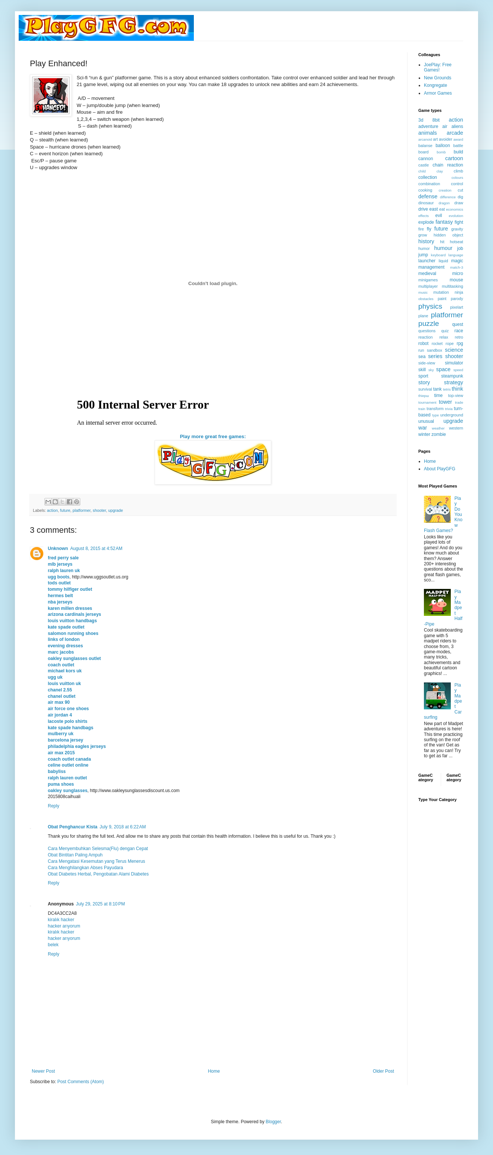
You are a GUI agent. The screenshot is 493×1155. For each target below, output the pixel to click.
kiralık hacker (61, 919)
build (458, 152)
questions (426, 331)
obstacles (426, 299)
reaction (425, 337)
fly (429, 229)
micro (457, 273)
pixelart (456, 307)
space (443, 369)
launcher (426, 260)
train (421, 409)
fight (459, 222)
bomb (441, 152)
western (456, 428)
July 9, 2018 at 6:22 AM (123, 826)
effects (423, 216)
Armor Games (438, 93)
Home (214, 1071)
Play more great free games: (213, 436)
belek (53, 944)
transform (435, 408)
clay (440, 171)
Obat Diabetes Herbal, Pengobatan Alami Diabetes (98, 874)
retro (459, 337)
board (423, 152)
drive (423, 209)
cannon (425, 158)
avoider (445, 139)
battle (458, 145)
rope (450, 343)
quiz (445, 331)
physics (430, 306)
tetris (447, 389)
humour (443, 248)
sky (431, 370)
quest (457, 324)
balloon (442, 145)
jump (423, 254)
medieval (427, 273)
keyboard (438, 255)
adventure (428, 126)
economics (454, 209)
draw (459, 203)
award (458, 139)
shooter (99, 510)
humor (424, 248)
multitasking (452, 286)
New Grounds (437, 77)
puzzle (428, 323)
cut (460, 190)
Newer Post (43, 1071)
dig (460, 197)
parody (457, 298)
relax (443, 337)
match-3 (456, 267)
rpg (460, 343)
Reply (53, 806)
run (421, 350)
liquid (443, 261)
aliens (457, 126)
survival (425, 389)
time (438, 395)
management (431, 267)
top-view (455, 395)
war (422, 428)
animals (427, 133)
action (52, 510)
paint (442, 298)
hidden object (448, 235)
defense (427, 196)
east (434, 209)
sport (423, 376)
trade (459, 402)
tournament (427, 402)
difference (448, 197)
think (457, 389)
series (435, 356)
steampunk (452, 376)
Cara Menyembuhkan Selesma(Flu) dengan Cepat (98, 848)
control (457, 183)
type (435, 415)
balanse (425, 145)
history (426, 241)
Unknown (58, 548)
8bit (436, 120)
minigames (428, 280)
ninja (459, 292)
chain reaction (447, 165)
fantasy (444, 222)
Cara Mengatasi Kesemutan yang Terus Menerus (96, 861)
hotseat (456, 241)
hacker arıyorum (64, 926)
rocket (437, 343)
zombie (438, 434)
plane (423, 316)
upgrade (115, 510)
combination (429, 183)
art (435, 139)
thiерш (423, 396)
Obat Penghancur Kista (72, 826)
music (423, 292)
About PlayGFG (439, 468)
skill (422, 369)
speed (458, 370)
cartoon (454, 158)
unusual (426, 421)
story (424, 382)
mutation (441, 292)
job (460, 248)
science (454, 350)
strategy (453, 382)
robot (423, 343)
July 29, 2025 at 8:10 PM (100, 904)
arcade (455, 133)
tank (437, 389)
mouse (456, 279)
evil (438, 215)
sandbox (434, 350)
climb (458, 171)
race (459, 330)
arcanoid (425, 139)
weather (438, 428)
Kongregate (435, 85)
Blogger (273, 1121)
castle (423, 165)
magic (457, 260)
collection (427, 177)
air (444, 126)
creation (445, 190)
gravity (457, 229)
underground (451, 415)
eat (442, 209)
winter (424, 434)
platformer (81, 510)
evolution (456, 216)
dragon (444, 203)
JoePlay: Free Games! (438, 67)
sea (421, 356)
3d (420, 120)
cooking (425, 190)
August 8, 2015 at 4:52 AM (96, 548)
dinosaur (426, 203)
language (456, 255)
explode (426, 222)
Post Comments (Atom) (80, 1081)
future (65, 510)
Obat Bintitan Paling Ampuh (75, 855)
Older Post (383, 1071)
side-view (426, 363)
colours (457, 177)
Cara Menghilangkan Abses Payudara (85, 867)
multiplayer (428, 286)
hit (442, 241)
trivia (449, 409)
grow (422, 235)
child (422, 171)
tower (445, 402)
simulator (454, 363)
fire (421, 229)
